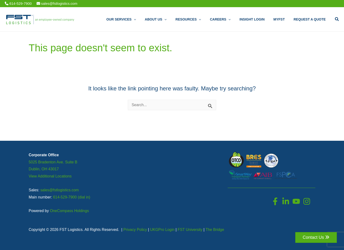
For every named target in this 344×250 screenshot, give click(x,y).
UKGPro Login (162, 230)
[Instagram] (307, 201)
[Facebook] (275, 201)
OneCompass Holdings (69, 211)
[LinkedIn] (286, 201)
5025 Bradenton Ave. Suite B (53, 162)
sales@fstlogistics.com (57, 3)
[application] (147, 19)
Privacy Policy (135, 230)
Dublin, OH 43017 (44, 169)
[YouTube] (296, 201)
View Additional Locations (50, 176)
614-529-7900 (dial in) (72, 197)
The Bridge (215, 230)
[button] (337, 19)
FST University (190, 230)
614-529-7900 (18, 3)
